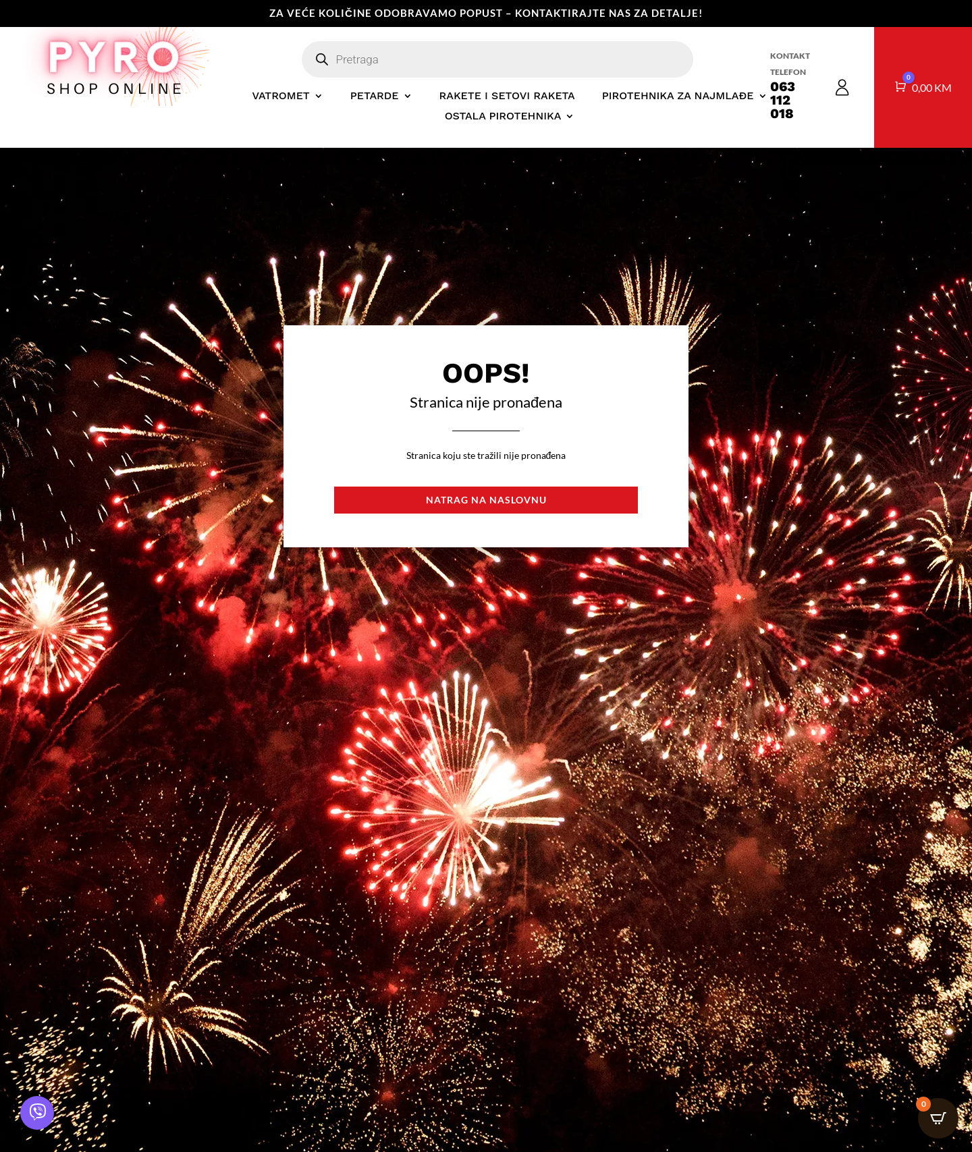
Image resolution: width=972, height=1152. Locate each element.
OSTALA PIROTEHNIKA (503, 116)
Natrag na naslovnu (486, 499)
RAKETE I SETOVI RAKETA (507, 96)
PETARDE (374, 96)
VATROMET (280, 96)
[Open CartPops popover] (938, 1118)
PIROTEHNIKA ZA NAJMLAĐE (678, 96)
